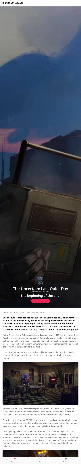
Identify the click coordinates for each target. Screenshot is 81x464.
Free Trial (40, 301)
